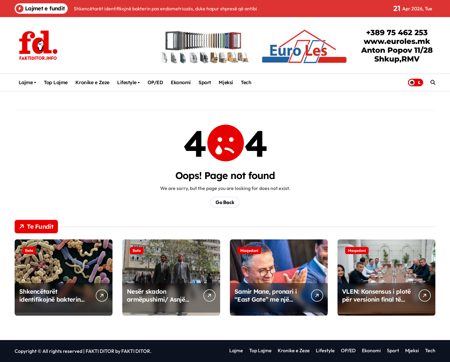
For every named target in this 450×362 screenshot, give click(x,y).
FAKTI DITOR (100, 351)
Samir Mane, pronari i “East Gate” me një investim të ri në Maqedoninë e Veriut (265, 303)
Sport (204, 82)
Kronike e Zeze (92, 82)
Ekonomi (181, 82)
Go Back (225, 202)
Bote (29, 250)
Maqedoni (249, 250)
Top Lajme (56, 82)
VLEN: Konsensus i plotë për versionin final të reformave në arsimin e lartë (376, 303)
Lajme (28, 82)
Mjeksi (226, 82)
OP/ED (155, 82)
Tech (246, 82)
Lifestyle (128, 82)
